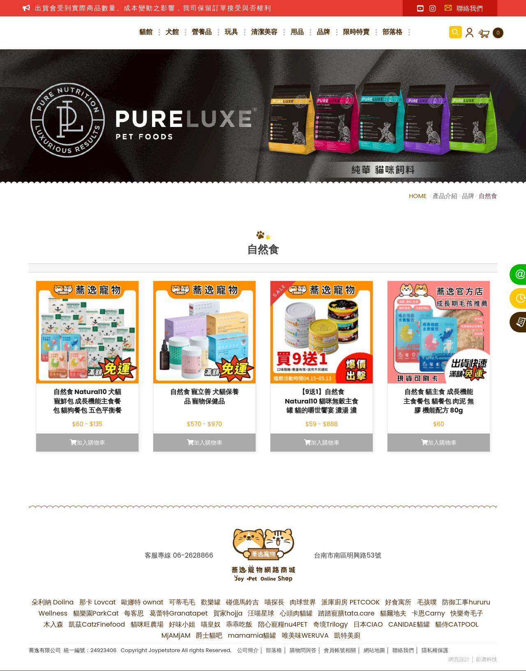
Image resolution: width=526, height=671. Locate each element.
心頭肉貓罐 (296, 613)
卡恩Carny (428, 613)
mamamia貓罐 (252, 635)
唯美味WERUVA (305, 635)
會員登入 (468, 32)
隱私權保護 (435, 650)
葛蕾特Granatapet (179, 613)
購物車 (498, 33)
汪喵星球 (261, 613)
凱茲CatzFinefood (97, 624)
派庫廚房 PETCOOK (350, 602)
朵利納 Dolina (53, 602)
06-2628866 (193, 555)
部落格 (392, 32)
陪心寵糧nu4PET (283, 624)
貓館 (145, 32)
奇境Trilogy (330, 624)
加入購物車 (87, 442)
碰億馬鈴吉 (242, 602)
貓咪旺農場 (147, 624)
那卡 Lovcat (97, 602)
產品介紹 (445, 195)
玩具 (231, 32)
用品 (297, 32)
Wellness (53, 613)
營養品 (202, 32)
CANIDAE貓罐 (409, 624)
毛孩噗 (427, 602)
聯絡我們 (463, 8)
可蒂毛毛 (182, 602)
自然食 (488, 195)
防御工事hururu (466, 602)
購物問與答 (303, 650)
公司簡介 (247, 650)
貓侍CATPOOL (456, 624)
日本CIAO (368, 624)
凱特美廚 (347, 635)
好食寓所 (398, 602)
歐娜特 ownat (142, 602)
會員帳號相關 (340, 650)
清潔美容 (264, 32)
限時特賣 (356, 32)
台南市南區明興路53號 (347, 555)
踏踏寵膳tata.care (346, 613)
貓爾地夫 (393, 613)
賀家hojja (227, 613)
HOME (418, 195)
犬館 (172, 32)
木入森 (53, 624)
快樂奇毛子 (466, 613)
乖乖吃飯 (239, 624)
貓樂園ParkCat (96, 613)
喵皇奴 (211, 624)
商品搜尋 (455, 32)
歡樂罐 (211, 602)
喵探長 (274, 602)
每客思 (134, 613)
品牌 (323, 32)
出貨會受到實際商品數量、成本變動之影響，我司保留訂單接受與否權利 (153, 8)
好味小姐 (182, 624)
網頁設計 (459, 659)
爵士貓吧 (209, 635)
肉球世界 (303, 602)
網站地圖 (374, 650)
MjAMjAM (176, 635)
